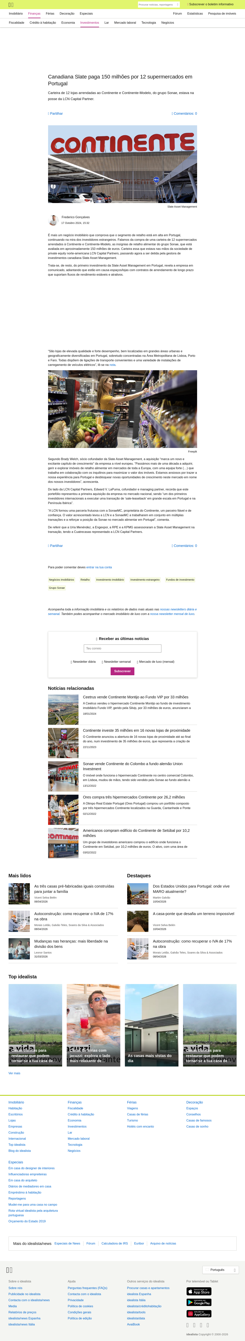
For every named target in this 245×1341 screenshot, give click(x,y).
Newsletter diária (84, 661)
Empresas (15, 1126)
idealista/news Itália (22, 1324)
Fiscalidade (16, 22)
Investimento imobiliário (110, 579)
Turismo (132, 1120)
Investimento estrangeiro (144, 579)
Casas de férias (137, 1114)
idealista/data (136, 1318)
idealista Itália (136, 1300)
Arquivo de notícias (163, 1243)
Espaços (192, 1108)
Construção (16, 1132)
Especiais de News (67, 1243)
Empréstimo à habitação (25, 1192)
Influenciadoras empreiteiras (28, 1174)
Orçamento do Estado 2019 (27, 1221)
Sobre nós (15, 1288)
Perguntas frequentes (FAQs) (87, 1288)
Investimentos (89, 22)
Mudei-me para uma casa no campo (33, 1204)
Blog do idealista (20, 1150)
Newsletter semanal (117, 661)
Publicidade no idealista (24, 1294)
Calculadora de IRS (114, 1243)
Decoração (67, 13)
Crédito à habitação (43, 22)
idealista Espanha (139, 1294)
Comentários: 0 (185, 113)
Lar (107, 22)
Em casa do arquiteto (23, 1180)
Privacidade (76, 1300)
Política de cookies (80, 1306)
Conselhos (193, 1114)
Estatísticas (195, 13)
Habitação (15, 1108)
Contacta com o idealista (84, 1294)
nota (112, 364)
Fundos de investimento (180, 579)
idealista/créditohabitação (144, 1306)
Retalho (85, 579)
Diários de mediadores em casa (30, 1186)
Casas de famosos (199, 1120)
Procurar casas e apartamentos (148, 1288)
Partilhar (56, 113)
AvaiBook (133, 1324)
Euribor (139, 1243)
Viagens (132, 1108)
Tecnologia (148, 22)
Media (13, 1306)
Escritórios (16, 1114)
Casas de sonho (197, 1126)
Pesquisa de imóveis (222, 13)
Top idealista (17, 1144)
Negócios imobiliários (61, 579)
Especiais (86, 13)
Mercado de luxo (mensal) (156, 661)
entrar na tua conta (99, 567)
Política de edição (80, 1318)
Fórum (177, 13)
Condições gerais (79, 1312)
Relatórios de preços (22, 1312)
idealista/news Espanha (24, 1318)
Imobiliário (16, 13)
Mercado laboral (125, 22)
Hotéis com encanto (140, 1126)
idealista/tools (136, 1312)
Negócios (167, 22)
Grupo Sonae (57, 587)
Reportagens (17, 1198)
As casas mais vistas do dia (150, 1058)
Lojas (12, 1120)
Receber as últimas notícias (124, 639)
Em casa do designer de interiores (32, 1168)
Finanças (34, 13)
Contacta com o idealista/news (29, 1300)
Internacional (17, 1138)
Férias (50, 13)
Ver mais (14, 1073)
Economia (68, 22)
